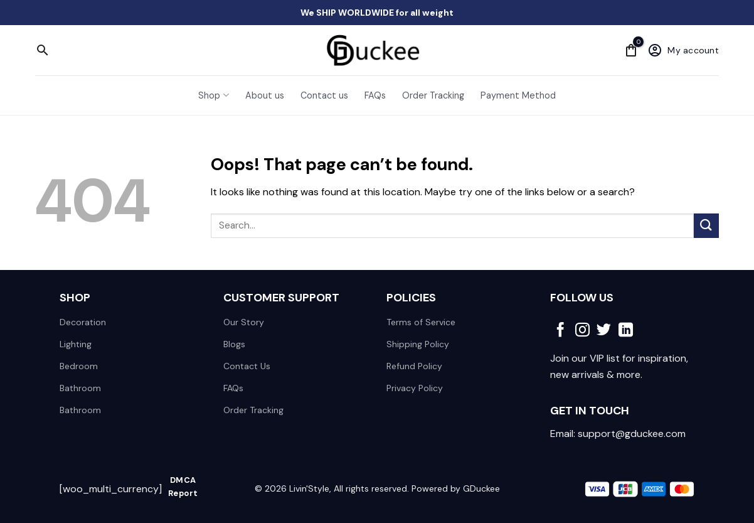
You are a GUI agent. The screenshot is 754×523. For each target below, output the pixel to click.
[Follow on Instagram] (582, 331)
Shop (213, 95)
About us (264, 95)
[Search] (42, 50)
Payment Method (518, 95)
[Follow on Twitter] (604, 331)
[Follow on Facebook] (560, 331)
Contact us (324, 95)
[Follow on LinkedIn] (626, 331)
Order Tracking (433, 95)
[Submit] (706, 225)
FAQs (375, 95)
